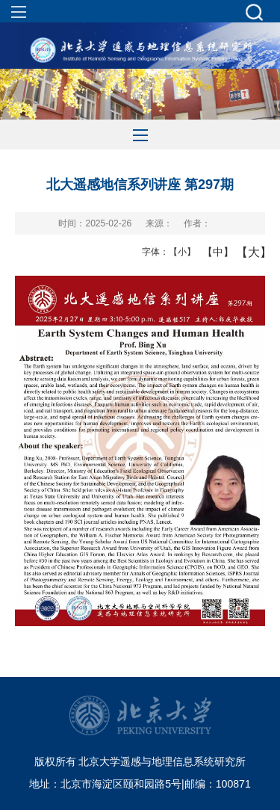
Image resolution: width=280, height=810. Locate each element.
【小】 (179, 252)
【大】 (246, 252)
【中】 (212, 252)
